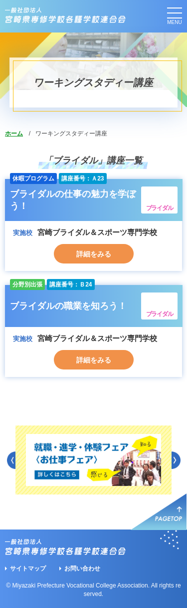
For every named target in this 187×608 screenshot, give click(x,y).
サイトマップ (28, 568)
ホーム (14, 133)
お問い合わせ (82, 568)
